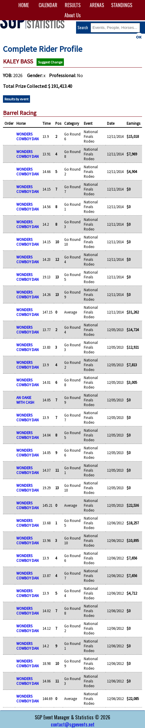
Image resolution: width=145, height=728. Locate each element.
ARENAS (97, 5)
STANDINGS (121, 5)
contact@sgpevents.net (72, 724)
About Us (72, 15)
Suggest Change (50, 62)
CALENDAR (48, 5)
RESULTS (73, 5)
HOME (23, 5)
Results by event (16, 99)
